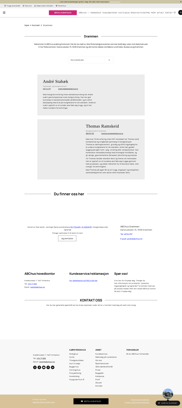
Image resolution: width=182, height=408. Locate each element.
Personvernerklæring (140, 400)
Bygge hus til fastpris (140, 13)
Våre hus (84, 13)
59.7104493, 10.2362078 (81, 227)
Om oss (98, 360)
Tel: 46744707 (126, 234)
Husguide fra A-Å (76, 379)
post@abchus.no (37, 287)
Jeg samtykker (67, 238)
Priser (98, 370)
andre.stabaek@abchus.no (68, 89)
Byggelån (99, 373)
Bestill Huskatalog (91, 401)
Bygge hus (74, 367)
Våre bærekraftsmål (104, 367)
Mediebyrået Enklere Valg (44, 402)
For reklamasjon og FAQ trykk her (83, 280)
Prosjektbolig (75, 373)
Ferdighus (73, 354)
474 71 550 (32, 284)
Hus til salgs (124, 13)
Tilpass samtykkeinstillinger (137, 402)
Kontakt (169, 13)
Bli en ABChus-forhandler (137, 354)
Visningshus (95, 13)
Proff (153, 13)
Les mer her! (115, 2)
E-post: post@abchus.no (131, 239)
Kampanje (99, 376)
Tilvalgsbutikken (109, 13)
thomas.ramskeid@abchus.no (112, 133)
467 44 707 (47, 89)
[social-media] (35, 367)
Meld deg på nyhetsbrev (106, 357)
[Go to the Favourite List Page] (175, 13)
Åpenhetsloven (102, 363)
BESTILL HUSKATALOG (62, 13)
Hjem (26, 25)
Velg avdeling (90, 60)
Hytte (71, 357)
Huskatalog (74, 376)
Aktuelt (160, 13)
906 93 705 (90, 133)
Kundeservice (101, 354)
